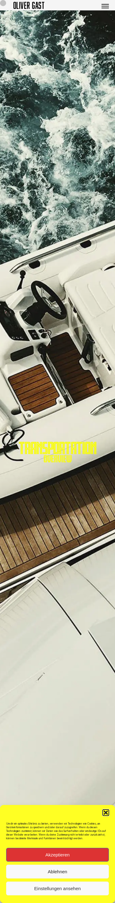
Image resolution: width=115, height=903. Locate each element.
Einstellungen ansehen (57, 891)
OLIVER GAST (29, 5)
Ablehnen (57, 874)
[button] (106, 815)
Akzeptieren (57, 857)
